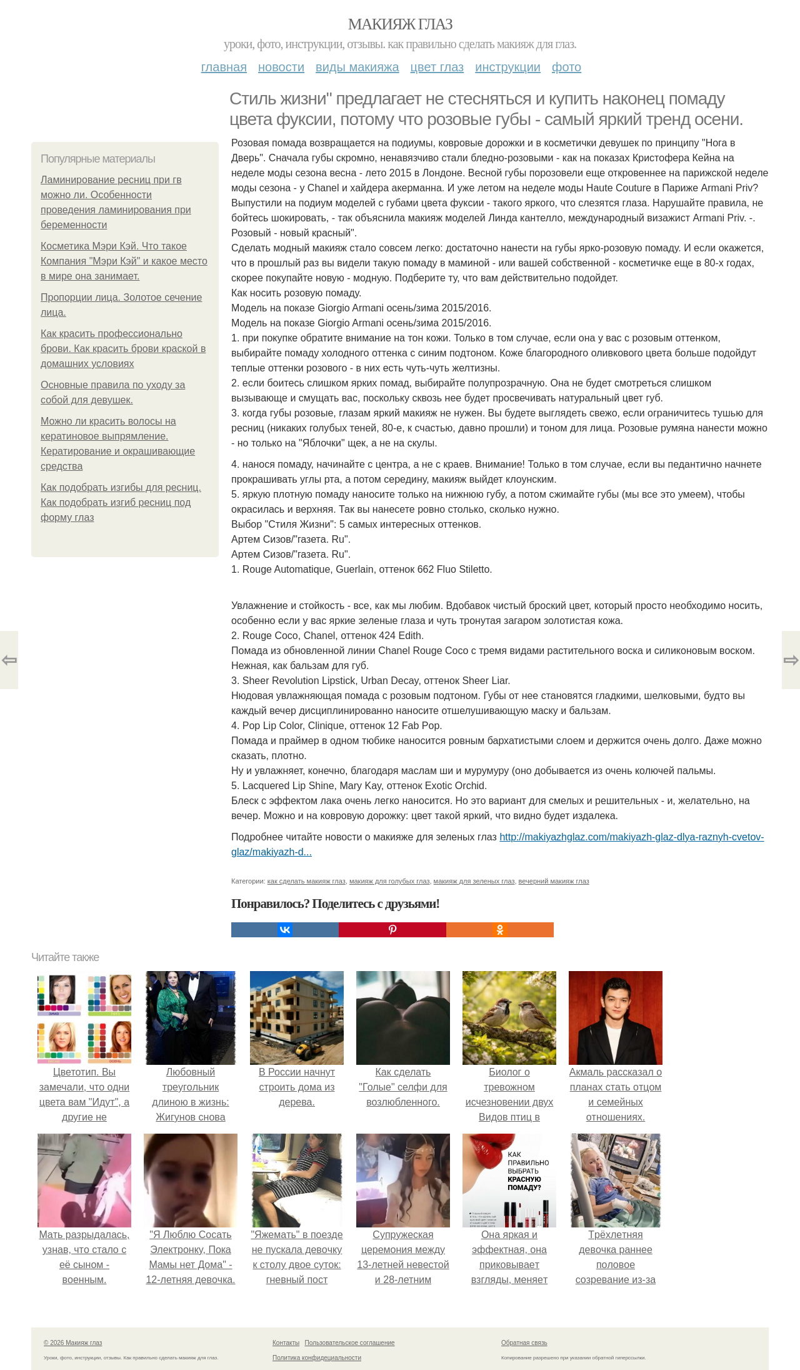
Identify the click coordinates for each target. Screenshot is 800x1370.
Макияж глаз (400, 24)
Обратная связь (524, 1342)
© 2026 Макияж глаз (73, 1342)
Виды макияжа (357, 67)
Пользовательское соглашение (350, 1342)
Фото (566, 67)
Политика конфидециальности (316, 1357)
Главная (224, 67)
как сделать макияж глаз (307, 881)
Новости (281, 67)
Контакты (285, 1342)
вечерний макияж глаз (554, 881)
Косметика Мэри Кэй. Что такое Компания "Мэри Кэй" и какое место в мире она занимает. (124, 261)
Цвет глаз (437, 67)
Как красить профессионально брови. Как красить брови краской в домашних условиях (123, 348)
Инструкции (508, 67)
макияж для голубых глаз (389, 881)
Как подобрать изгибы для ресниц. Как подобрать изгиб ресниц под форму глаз (121, 502)
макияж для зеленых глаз (474, 881)
